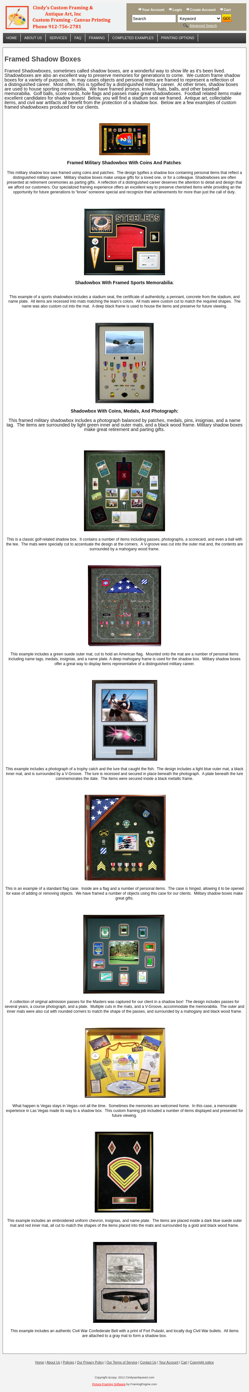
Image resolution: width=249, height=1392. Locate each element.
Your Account (153, 10)
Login (177, 10)
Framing (97, 38)
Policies (68, 1362)
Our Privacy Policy (90, 1362)
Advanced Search (203, 25)
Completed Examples (132, 38)
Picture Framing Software (108, 1384)
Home (11, 38)
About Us (33, 38)
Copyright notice (202, 1362)
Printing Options (177, 38)
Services (58, 38)
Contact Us (148, 1362)
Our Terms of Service (121, 1362)
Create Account (203, 10)
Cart (227, 10)
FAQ (77, 38)
